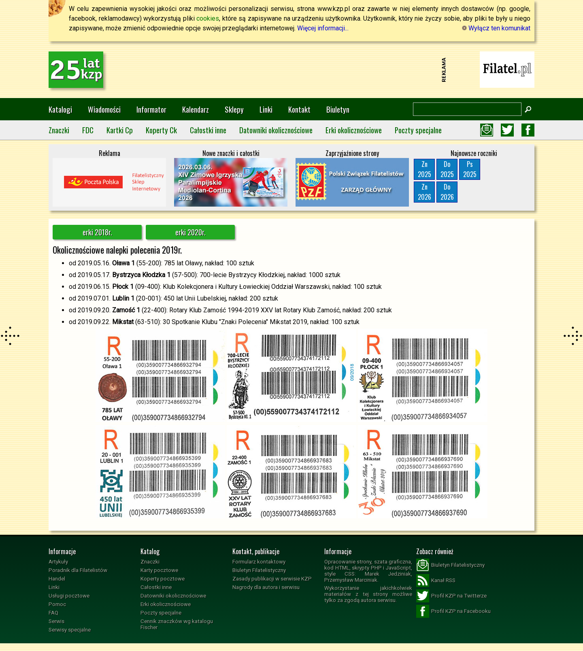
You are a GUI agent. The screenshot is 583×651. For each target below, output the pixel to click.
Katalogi (60, 109)
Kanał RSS (435, 580)
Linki (266, 109)
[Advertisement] (291, 69)
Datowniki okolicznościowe (276, 129)
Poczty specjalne (418, 129)
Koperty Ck (161, 129)
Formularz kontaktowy (258, 562)
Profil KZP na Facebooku (453, 611)
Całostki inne (208, 129)
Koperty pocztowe (162, 579)
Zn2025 (424, 169)
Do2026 (447, 192)
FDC (88, 129)
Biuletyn (337, 109)
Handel (57, 579)
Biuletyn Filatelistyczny (259, 570)
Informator (151, 109)
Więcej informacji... (323, 28)
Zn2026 (424, 192)
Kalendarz (195, 109)
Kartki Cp (119, 129)
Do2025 (447, 169)
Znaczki (59, 129)
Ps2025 (470, 169)
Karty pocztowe (159, 570)
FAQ (53, 613)
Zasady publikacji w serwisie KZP (272, 579)
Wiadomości (104, 109)
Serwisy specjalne (70, 630)
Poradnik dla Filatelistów (78, 570)
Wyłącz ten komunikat (496, 28)
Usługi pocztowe (69, 596)
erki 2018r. (97, 232)
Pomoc (57, 604)
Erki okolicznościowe (354, 129)
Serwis (56, 621)
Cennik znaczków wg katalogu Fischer (176, 624)
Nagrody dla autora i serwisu (266, 587)
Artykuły (58, 562)
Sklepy (234, 109)
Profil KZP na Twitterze (451, 595)
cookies (207, 18)
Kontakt (299, 109)
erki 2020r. (190, 232)
